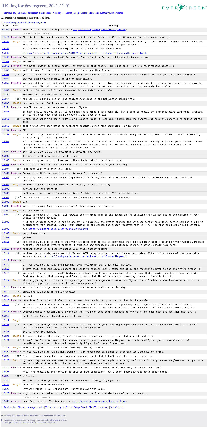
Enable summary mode (35, 22)
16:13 (5, 269)
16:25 (5, 372)
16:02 (5, 151)
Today (48, 13)
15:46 (5, 41)
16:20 (5, 324)
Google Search (80, 13)
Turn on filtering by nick (12, 22)
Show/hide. (48, 34)
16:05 (5, 184)
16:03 (5, 156)
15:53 (5, 74)
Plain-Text (93, 13)
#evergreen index (36, 13)
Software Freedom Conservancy (44, 422)
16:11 (5, 242)
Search (69, 13)
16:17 (5, 320)
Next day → (58, 13)
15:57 (5, 130)
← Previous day (8, 13)
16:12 (5, 249)
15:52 (5, 66)
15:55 (5, 112)
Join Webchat (116, 13)
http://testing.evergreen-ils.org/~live (99, 29)
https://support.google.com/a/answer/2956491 (58, 229)
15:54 (5, 90)
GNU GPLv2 (55, 420)
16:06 (5, 193)
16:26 (5, 389)
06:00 (5, 29)
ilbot (13, 415)
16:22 (5, 340)
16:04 (5, 169)
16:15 (5, 296)
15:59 (5, 134)
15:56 (5, 119)
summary (104, 13)
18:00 (5, 401)
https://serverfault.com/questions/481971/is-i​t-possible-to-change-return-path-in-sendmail (84, 53)
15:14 (5, 37)
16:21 (5, 336)
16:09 (5, 215)
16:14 (5, 280)
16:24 (5, 367)
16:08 (5, 206)
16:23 (5, 356)
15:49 (5, 57)
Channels (22, 13)
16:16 (5, 316)
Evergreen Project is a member (17, 422)
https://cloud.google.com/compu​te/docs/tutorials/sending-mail (85, 256)
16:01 (5, 141)
